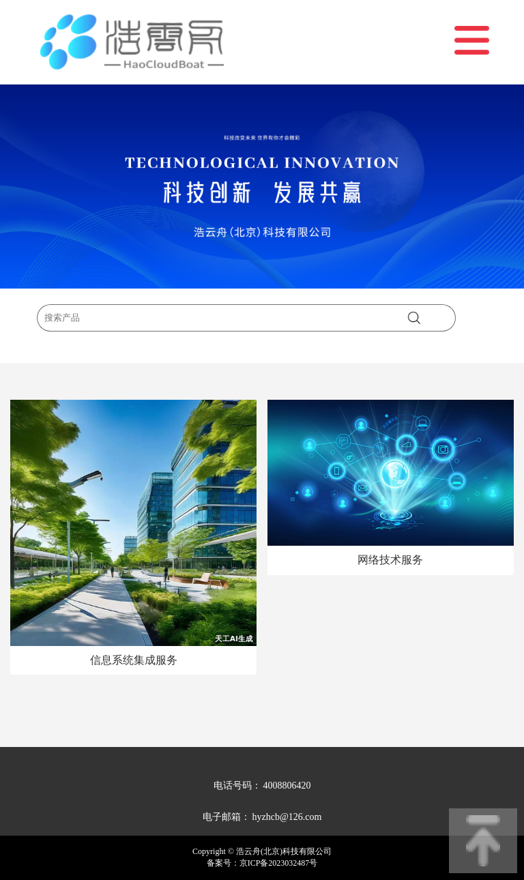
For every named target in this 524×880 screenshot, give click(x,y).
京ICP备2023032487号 (278, 863)
